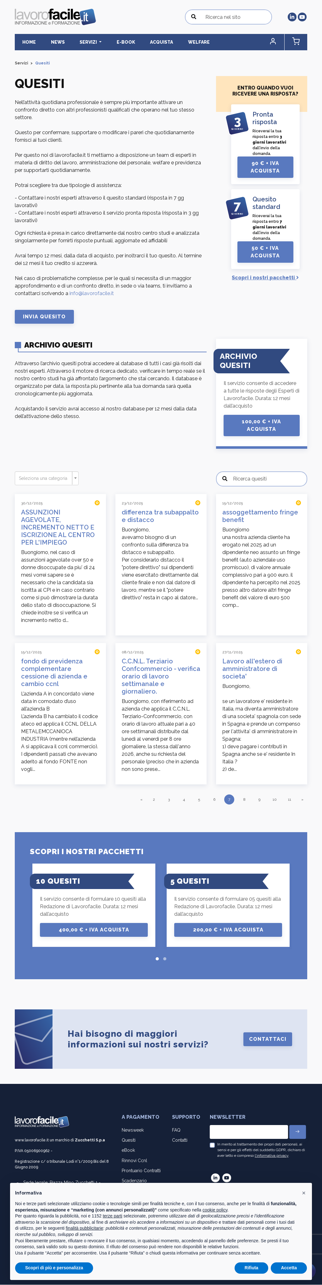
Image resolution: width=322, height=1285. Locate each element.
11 (289, 800)
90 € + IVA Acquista (265, 167)
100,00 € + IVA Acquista (261, 425)
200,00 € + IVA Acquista (228, 930)
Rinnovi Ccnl (134, 1160)
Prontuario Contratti (141, 1170)
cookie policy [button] (215, 1209)
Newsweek (133, 1130)
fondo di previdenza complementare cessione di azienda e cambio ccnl (54, 673)
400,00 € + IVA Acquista (94, 930)
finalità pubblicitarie (84, 1228)
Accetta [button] (289, 1267)
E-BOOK (108, 42)
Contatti (179, 1140)
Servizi (21, 63)
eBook (128, 1150)
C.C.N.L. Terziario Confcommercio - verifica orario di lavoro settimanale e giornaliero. (161, 676)
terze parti (112, 1215)
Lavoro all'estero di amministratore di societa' (252, 669)
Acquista (139, 42)
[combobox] (47, 479)
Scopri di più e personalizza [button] (54, 1267)
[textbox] (45, 478)
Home (26, 42)
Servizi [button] (76, 42)
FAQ (176, 1130)
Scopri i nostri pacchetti (265, 278)
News (50, 42)
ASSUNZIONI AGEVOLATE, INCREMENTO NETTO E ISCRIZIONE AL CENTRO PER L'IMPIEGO (58, 527)
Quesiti (129, 1140)
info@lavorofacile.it (91, 294)
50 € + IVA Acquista (265, 252)
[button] (280, 42)
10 (275, 800)
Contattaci (267, 1039)
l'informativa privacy (271, 1156)
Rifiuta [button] (251, 1267)
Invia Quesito (44, 317)
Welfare (172, 42)
